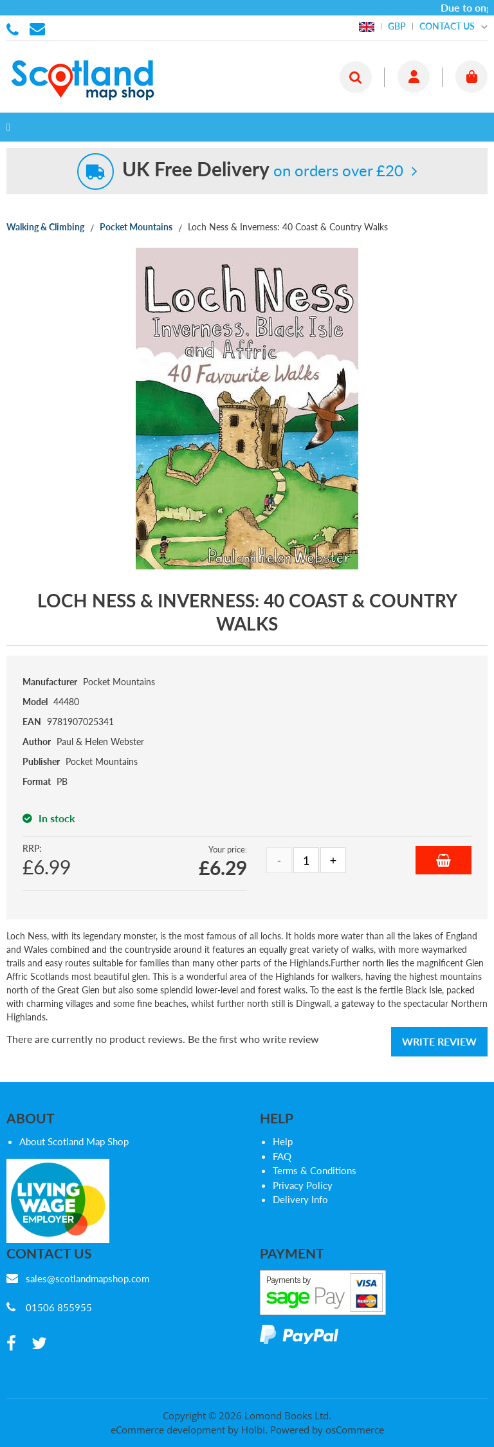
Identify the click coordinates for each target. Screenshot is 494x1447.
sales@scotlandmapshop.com (87, 1278)
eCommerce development (168, 1429)
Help (283, 1141)
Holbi (253, 1429)
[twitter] (39, 1343)
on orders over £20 (262, 170)
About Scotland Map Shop (74, 1141)
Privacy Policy (303, 1185)
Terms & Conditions (314, 1170)
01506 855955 (14, 28)
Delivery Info (300, 1199)
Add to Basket (443, 860)
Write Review (439, 1041)
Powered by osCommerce (327, 1429)
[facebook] (11, 1343)
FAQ (282, 1156)
